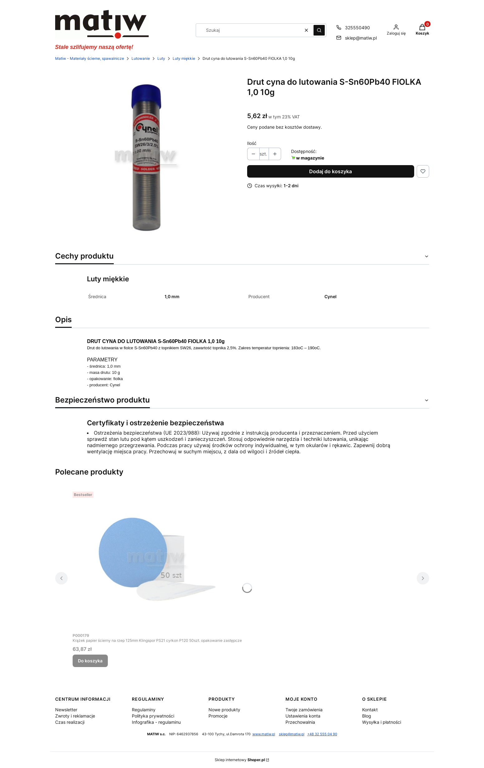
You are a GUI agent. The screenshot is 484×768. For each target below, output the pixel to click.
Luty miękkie (184, 58)
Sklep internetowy (240, 759)
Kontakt (370, 709)
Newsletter (66, 709)
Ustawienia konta (302, 715)
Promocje (218, 715)
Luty (161, 58)
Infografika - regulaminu (156, 722)
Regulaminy (144, 709)
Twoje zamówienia (304, 709)
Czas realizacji (69, 722)
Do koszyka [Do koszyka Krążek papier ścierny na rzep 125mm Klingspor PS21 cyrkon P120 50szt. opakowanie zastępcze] (90, 660)
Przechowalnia (300, 722)
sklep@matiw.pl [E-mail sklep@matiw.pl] (361, 38)
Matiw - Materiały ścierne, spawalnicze (89, 58)
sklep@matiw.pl (291, 734)
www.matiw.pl (263, 734)
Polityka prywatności (153, 715)
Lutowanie (141, 58)
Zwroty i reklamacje (75, 715)
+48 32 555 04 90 (322, 734)
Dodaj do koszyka (330, 171)
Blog (366, 715)
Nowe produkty (224, 709)
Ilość (251, 143)
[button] (319, 30)
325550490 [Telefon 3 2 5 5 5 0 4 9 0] (357, 27)
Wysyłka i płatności (381, 722)
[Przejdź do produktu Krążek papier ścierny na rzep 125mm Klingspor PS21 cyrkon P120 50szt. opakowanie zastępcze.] (157, 559)
